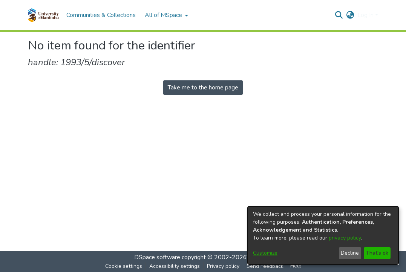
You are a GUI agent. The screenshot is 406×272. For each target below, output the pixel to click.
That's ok (377, 253)
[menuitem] (165, 15)
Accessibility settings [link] (174, 266)
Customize (265, 253)
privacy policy (345, 237)
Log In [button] (366, 15)
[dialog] (323, 235)
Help (296, 265)
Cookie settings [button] (123, 266)
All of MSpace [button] (163, 15)
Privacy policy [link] (223, 266)
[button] (43, 15)
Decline (350, 253)
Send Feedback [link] (265, 266)
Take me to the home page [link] (203, 87)
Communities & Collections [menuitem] (101, 15)
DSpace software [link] (157, 257)
